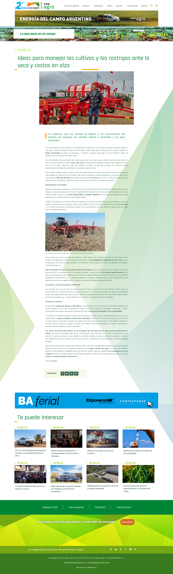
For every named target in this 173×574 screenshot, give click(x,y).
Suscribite (127, 522)
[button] (62, 374)
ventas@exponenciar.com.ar (75, 562)
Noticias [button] (86, 6)
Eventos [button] (119, 6)
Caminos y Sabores (71, 6)
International (132, 6)
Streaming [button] (98, 6)
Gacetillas (100, 507)
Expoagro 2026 (50, 507)
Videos (109, 6)
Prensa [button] (144, 6)
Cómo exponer (76, 507)
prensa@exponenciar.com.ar (98, 562)
